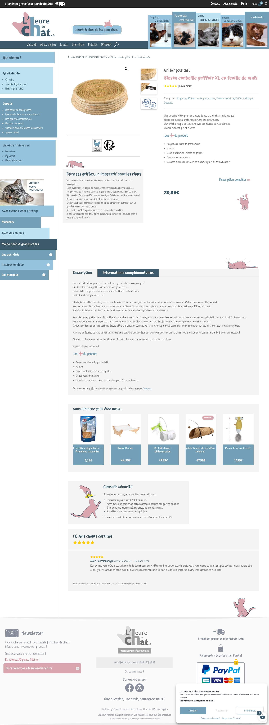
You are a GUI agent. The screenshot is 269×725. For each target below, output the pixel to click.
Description (82, 273)
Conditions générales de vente (114, 709)
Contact (215, 4)
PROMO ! (106, 44)
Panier (244, 4)
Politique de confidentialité (210, 718)
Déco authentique (225, 98)
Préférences (250, 710)
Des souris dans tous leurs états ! (22, 114)
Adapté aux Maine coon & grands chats (196, 98)
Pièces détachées (14, 160)
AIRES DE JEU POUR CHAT (87, 57)
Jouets (64, 44)
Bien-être (78, 44)
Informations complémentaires (128, 273)
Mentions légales (160, 709)
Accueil (31, 44)
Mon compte (230, 4)
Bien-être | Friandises (16, 145)
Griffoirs (105, 57)
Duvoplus (147, 388)
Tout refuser (222, 710)
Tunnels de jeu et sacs (16, 84)
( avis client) (185, 86)
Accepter (193, 710)
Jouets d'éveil (12, 132)
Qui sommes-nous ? (134, 671)
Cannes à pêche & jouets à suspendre (24, 128)
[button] (126, 69)
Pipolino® (10, 156)
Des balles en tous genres (18, 110)
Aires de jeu (48, 44)
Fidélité (92, 44)
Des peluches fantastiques (18, 119)
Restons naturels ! (14, 123)
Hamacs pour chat (14, 88)
